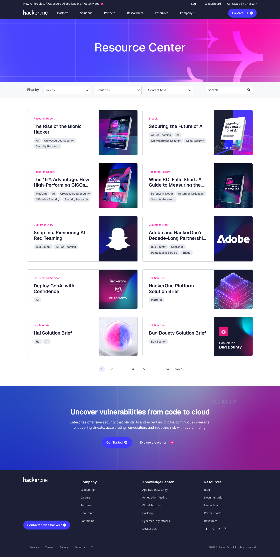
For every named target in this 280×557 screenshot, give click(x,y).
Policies (34, 547)
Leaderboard (213, 3)
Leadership (87, 489)
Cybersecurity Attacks (156, 521)
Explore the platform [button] (157, 442)
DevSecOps (149, 528)
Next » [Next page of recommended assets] (179, 369)
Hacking (147, 513)
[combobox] (67, 88)
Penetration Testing (154, 497)
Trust (94, 547)
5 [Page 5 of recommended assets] (144, 369)
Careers (85, 497)
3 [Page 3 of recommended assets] (122, 369)
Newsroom (87, 513)
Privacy (63, 547)
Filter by (33, 90)
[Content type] (169, 90)
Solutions (86, 13)
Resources (161, 13)
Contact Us (240, 13)
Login (194, 3)
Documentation (214, 497)
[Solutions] (118, 90)
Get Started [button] (116, 442)
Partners (109, 13)
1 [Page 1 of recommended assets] (102, 369)
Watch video (91, 3)
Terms (49, 547)
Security (80, 547)
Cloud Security (151, 505)
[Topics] (67, 90)
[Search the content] (226, 90)
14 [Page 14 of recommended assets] (167, 369)
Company (186, 13)
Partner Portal (213, 513)
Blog (207, 489)
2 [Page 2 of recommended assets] (112, 369)
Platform (62, 13)
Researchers (135, 13)
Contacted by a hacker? (242, 3)
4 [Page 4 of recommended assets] (133, 369)
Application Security (155, 489)
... (155, 369)
